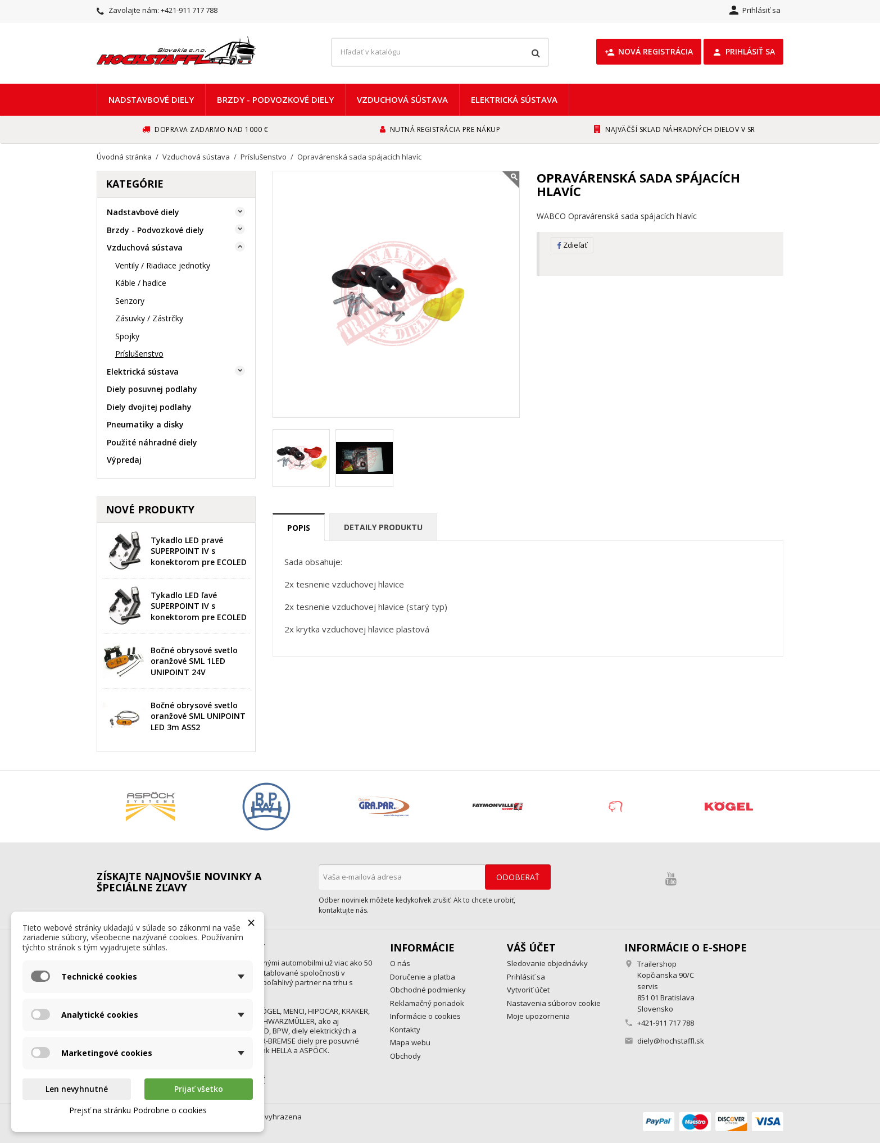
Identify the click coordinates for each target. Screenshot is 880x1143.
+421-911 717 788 (189, 10)
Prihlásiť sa (743, 51)
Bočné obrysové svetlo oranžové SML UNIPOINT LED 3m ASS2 (198, 716)
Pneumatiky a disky (145, 424)
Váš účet (531, 947)
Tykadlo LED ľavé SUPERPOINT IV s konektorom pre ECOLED (199, 606)
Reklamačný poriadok (427, 1003)
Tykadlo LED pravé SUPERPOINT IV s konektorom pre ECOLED (199, 551)
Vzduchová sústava (402, 99)
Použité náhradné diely (152, 442)
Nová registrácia (649, 51)
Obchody (405, 1056)
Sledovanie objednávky (547, 963)
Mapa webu (410, 1042)
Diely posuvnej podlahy (152, 389)
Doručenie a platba (422, 977)
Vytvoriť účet (528, 990)
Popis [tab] (298, 527)
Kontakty (405, 1029)
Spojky (127, 336)
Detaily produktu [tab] (383, 527)
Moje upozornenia (538, 1016)
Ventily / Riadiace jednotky (162, 265)
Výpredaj (124, 459)
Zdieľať (572, 245)
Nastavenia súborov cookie (554, 1003)
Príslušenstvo (139, 353)
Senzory (129, 300)
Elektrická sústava (514, 99)
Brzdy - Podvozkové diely (275, 99)
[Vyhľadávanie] (440, 52)
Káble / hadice (140, 282)
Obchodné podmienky (428, 990)
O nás (400, 963)
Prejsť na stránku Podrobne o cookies (138, 1110)
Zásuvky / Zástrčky (149, 318)
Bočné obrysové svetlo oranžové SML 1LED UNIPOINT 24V (194, 661)
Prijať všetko (198, 1088)
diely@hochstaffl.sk (670, 1041)
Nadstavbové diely (151, 99)
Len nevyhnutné (77, 1088)
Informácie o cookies (425, 1016)
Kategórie (135, 183)
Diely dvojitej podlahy (149, 407)
